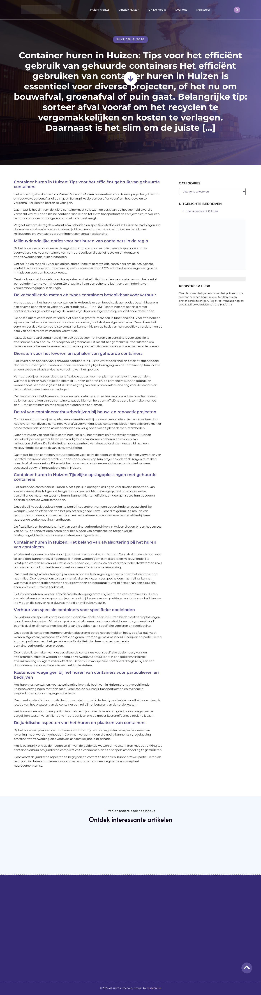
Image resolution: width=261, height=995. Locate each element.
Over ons (181, 9)
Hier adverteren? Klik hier (202, 211)
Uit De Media (157, 9)
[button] (237, 10)
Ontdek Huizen (129, 9)
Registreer (203, 9)
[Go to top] (246, 967)
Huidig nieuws (100, 9)
